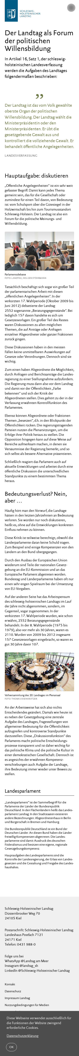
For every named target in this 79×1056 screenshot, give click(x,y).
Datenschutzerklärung (22, 1036)
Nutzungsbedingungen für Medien (27, 1005)
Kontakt (10, 984)
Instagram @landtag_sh (22, 966)
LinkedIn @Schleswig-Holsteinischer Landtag (37, 970)
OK (11, 1047)
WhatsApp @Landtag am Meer (26, 961)
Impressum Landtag (17, 998)
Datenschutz (13, 991)
